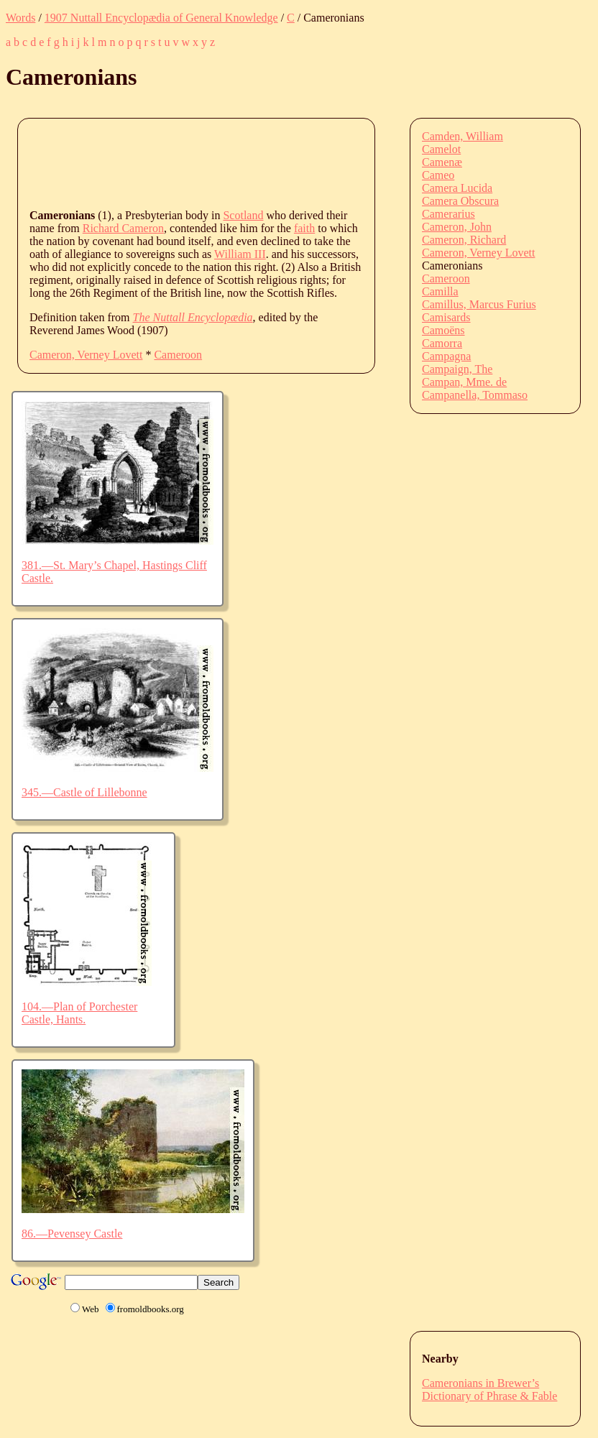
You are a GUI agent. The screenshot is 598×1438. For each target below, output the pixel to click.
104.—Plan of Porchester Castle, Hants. (79, 1013)
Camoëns (443, 330)
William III (240, 254)
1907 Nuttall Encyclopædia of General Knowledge (161, 17)
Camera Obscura (460, 201)
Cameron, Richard (464, 240)
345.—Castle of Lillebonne (84, 792)
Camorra (442, 343)
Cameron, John (457, 227)
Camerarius (448, 214)
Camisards (446, 317)
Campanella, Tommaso (475, 395)
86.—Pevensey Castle (72, 1233)
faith (304, 228)
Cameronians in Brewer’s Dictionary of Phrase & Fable (489, 1389)
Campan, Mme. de (464, 382)
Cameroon (178, 355)
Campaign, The (457, 369)
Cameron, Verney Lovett (85, 355)
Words (20, 17)
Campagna (446, 356)
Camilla (440, 291)
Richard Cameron (123, 228)
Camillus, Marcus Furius (479, 304)
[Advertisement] (291, 162)
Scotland (243, 215)
